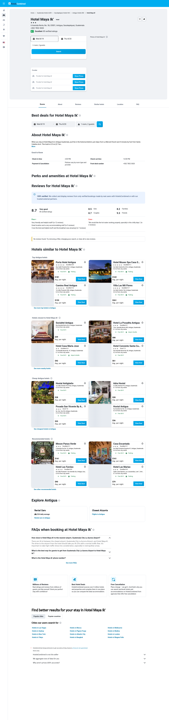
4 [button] (59, 65)
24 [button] (54, 82)
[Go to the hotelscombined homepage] (17, 3)
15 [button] (81, 71)
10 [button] (54, 71)
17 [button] (54, 76)
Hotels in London (114, 634)
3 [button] (53, 65)
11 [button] (59, 71)
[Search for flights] (4, 10)
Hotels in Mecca (75, 628)
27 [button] (70, 82)
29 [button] (81, 82)
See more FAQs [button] (71, 563)
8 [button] (80, 65)
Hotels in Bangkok (76, 637)
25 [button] (59, 82)
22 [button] (81, 76)
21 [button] (75, 76)
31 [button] (54, 87)
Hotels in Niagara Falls (116, 637)
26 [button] (64, 82)
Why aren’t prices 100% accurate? (89, 662)
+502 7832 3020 (37, 28)
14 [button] (75, 71)
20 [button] (70, 76)
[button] (3, 3)
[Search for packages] (4, 24)
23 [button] (48, 82)
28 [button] (75, 82)
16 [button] (48, 76)
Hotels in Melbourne (115, 628)
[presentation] (107, 37)
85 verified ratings (50, 31)
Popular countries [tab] (54, 616)
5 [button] (64, 65)
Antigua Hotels (77, 13)
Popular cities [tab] (38, 616)
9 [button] (48, 71)
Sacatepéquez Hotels (60, 13)
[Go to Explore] (4, 29)
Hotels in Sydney (38, 631)
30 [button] (48, 87)
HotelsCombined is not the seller (89, 654)
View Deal (81, 279)
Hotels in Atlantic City (77, 634)
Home (32, 13)
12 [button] (64, 71)
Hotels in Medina (114, 631)
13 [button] (70, 71)
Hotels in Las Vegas (39, 628)
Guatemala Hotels (42, 13)
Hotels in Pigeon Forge (78, 631)
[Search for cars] (4, 20)
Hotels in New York (39, 634)
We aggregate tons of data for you (89, 658)
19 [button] (64, 76)
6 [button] (69, 65)
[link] (45, 308)
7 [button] (75, 65)
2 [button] (48, 65)
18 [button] (59, 76)
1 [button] (80, 60)
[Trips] (4, 36)
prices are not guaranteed (80, 648)
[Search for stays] (4, 15)
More (33, 146)
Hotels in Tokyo (37, 637)
